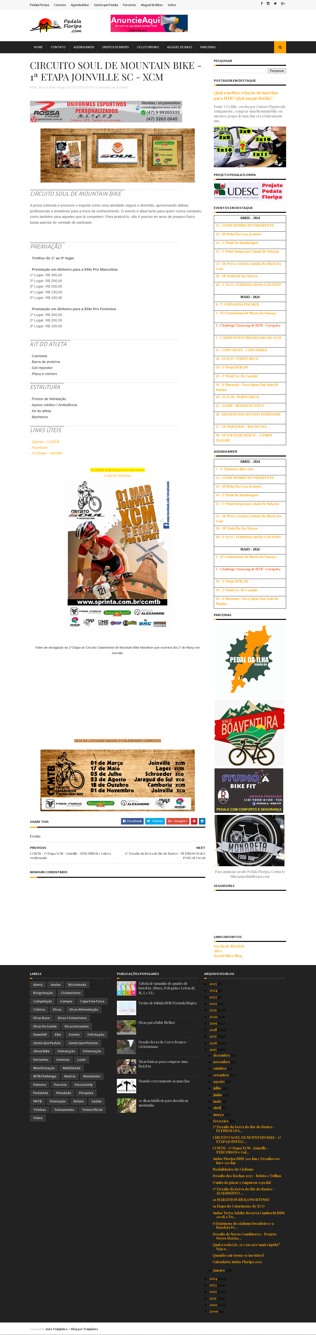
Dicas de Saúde (45, 1026)
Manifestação (44, 1068)
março (219, 1114)
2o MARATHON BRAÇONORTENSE (241, 1199)
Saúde (96, 1101)
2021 (213, 1010)
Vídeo (37, 1118)
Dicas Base (41, 1018)
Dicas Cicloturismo (72, 1018)
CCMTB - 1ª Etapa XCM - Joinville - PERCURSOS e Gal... (241, 1150)
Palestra (39, 1085)
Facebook (40, 447)
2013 (213, 1285)
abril (217, 1108)
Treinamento (64, 1110)
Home (38, 47)
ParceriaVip (84, 1085)
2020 (213, 1016)
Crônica (39, 1009)
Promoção (58, 1101)
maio (217, 1101)
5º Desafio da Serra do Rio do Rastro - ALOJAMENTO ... (244, 1191)
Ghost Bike (41, 1051)
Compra (66, 1001)
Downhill (40, 1035)
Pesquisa (86, 1093)
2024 (213, 990)
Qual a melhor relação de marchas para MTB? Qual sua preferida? (246, 95)
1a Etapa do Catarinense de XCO (239, 1206)
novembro (222, 1062)
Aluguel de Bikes (152, 5)
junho (218, 1095)
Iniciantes (40, 1060)
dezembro (222, 1055)
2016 (213, 1043)
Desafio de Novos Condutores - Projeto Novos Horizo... (244, 1236)
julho (217, 1088)
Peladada (63, 1093)
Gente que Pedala (106, 5)
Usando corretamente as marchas (164, 1081)
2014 (213, 1278)
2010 (213, 1304)
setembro (221, 1075)
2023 (213, 997)
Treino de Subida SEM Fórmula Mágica (168, 1003)
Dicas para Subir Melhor (157, 1022)
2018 (213, 1029)
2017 (213, 1036)
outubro (220, 1068)
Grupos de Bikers (115, 47)
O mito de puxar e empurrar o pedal (242, 1182)
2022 (213, 1003)
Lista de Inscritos (117, 475)
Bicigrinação (43, 993)
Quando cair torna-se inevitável (238, 1255)
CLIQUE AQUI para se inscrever (117, 470)
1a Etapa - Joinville (47, 453)
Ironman (62, 1060)
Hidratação (66, 1051)
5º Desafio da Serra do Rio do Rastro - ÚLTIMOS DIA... (244, 1129)
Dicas (57, 1009)
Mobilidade (72, 1068)
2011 (213, 1298)
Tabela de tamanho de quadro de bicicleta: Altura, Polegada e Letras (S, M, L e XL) (167, 988)
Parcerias (129, 5)
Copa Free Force (92, 1001)
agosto (219, 1081)
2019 (213, 1023)
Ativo (218, 951)
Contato (60, 5)
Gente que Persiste (83, 1043)
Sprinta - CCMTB (45, 442)
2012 (213, 1291)
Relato (79, 1101)
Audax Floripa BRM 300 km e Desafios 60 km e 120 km (246, 1160)
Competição (105, 87)
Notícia (69, 1076)
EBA (58, 1035)
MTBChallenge (44, 1076)
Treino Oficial (92, 1110)
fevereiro (221, 1121)
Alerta (38, 985)
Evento (122, 87)
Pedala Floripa (39, 5)
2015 (213, 1049)
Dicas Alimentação (83, 1009)
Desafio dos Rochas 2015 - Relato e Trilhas (247, 1176)
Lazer (81, 1060)
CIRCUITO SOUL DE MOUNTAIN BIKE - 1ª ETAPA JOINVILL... (247, 1139)
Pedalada (40, 1093)
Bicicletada (77, 985)
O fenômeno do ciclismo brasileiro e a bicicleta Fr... (243, 1225)
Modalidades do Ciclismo (233, 1169)
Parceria (60, 1085)
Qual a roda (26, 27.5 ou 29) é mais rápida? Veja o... (246, 1246)
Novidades (91, 1076)
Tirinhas (39, 1110)
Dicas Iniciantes (77, 1026)
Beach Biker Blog (228, 955)
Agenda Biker (80, 5)
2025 (213, 983)
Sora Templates (56, 1329)
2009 (214, 1311)
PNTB (37, 1101)
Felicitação (95, 1035)
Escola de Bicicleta (229, 946)
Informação (92, 1051)
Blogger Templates (84, 1329)
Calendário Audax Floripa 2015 (237, 1262)
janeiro (219, 1270)
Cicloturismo (148, 47)
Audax (56, 985)
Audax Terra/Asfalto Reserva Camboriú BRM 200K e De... (249, 1215)
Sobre (172, 5)
